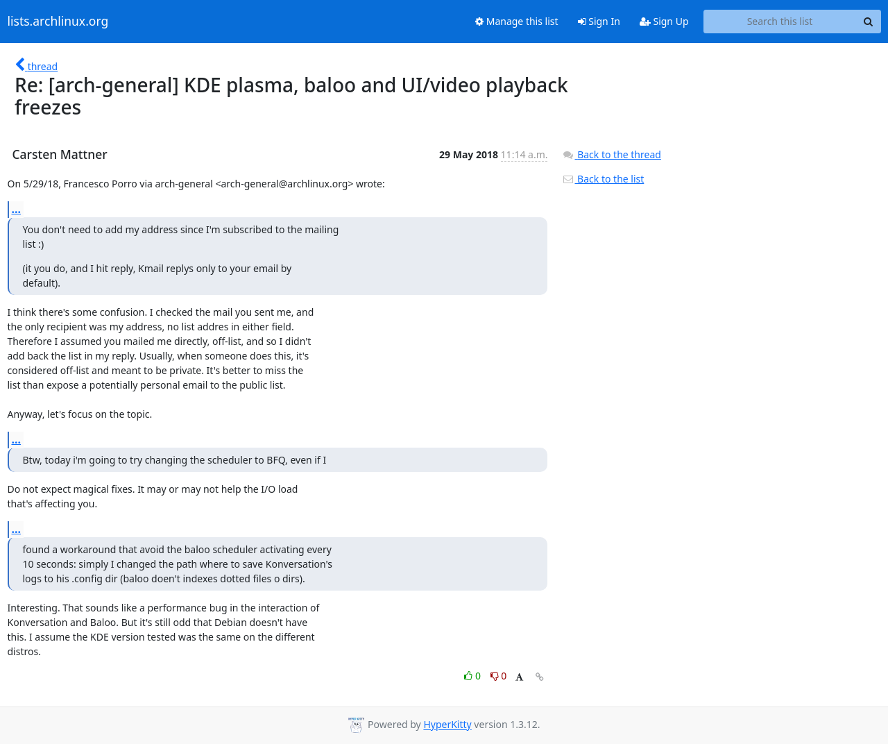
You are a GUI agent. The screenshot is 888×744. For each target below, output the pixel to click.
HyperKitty (447, 725)
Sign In (599, 21)
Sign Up (664, 21)
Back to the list (603, 178)
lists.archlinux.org (58, 21)
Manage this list (516, 21)
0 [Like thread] (473, 675)
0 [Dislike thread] (498, 675)
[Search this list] (780, 21)
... (17, 209)
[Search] (868, 21)
